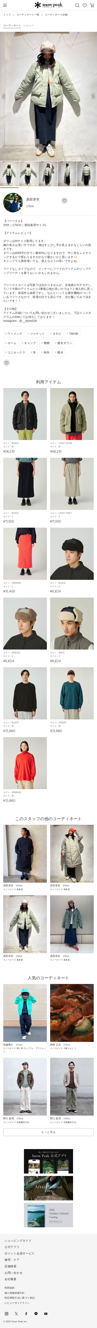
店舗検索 (11, 1266)
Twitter (16, 1313)
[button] (93, 96)
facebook (26, 1313)
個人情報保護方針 (15, 1293)
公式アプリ (12, 1247)
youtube (46, 1313)
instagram (6, 1313)
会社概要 (11, 1279)
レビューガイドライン (17, 1303)
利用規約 (10, 1287)
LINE (36, 1313)
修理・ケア (12, 1259)
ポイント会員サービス (20, 1253)
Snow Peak (48, 5)
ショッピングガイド (18, 1240)
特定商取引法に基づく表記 (20, 1297)
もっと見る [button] (48, 1132)
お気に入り (84, 5)
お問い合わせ (14, 1272)
